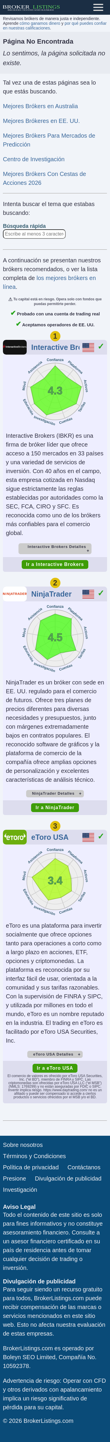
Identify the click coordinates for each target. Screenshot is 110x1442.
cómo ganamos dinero (40, 23)
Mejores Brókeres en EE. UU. (41, 121)
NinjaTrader (51, 594)
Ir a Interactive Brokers (55, 564)
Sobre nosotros (23, 1145)
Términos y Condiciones (34, 1156)
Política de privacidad (31, 1167)
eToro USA (50, 837)
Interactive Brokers (64, 347)
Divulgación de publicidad (68, 1178)
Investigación (20, 1189)
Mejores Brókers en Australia (40, 106)
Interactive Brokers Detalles (57, 546)
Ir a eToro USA (55, 1068)
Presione (14, 1178)
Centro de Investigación (34, 159)
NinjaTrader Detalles (53, 793)
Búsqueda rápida (24, 226)
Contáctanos (83, 1167)
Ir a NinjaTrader (55, 807)
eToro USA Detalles (53, 1054)
